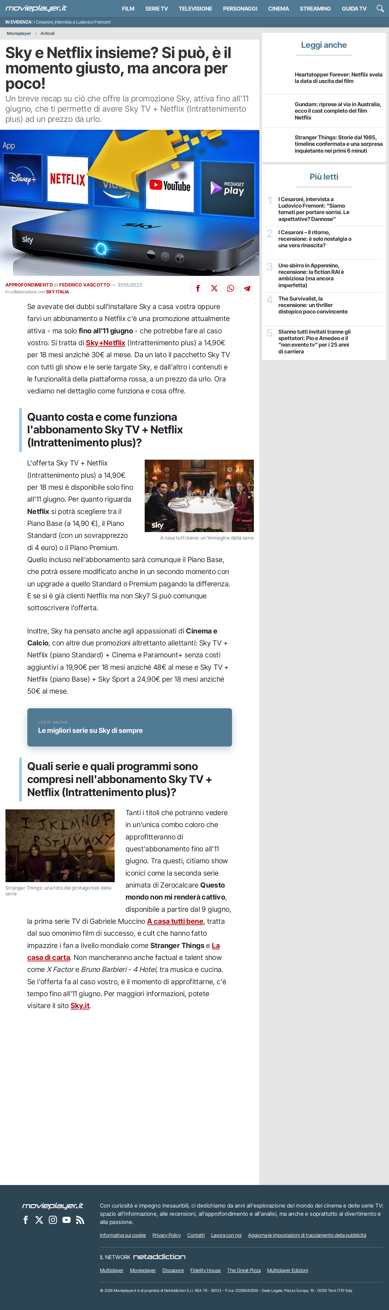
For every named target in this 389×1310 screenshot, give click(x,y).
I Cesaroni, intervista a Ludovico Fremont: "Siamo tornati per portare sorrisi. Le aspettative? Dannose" (313, 209)
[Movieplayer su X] (39, 1219)
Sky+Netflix (105, 342)
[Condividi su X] (214, 288)
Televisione (195, 8)
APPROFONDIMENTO (29, 285)
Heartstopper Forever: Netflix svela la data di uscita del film (339, 77)
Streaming (315, 8)
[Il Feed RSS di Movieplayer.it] (80, 1219)
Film (128, 8)
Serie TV (156, 8)
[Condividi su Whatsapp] (230, 288)
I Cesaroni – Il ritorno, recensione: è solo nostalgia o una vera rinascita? (314, 239)
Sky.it (80, 1005)
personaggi (240, 8)
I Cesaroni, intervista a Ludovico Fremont (72, 22)
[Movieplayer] (53, 1205)
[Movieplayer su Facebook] (25, 1219)
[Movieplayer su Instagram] (53, 1219)
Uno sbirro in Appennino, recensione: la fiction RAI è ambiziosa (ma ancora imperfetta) (311, 275)
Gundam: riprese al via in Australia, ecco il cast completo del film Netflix (338, 111)
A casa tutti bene (175, 921)
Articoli (48, 33)
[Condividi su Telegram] (247, 288)
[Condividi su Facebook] (198, 288)
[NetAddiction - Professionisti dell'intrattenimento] (159, 1257)
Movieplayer (19, 33)
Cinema (278, 8)
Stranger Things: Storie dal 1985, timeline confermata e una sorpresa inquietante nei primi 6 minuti (339, 144)
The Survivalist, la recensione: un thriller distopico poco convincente (313, 305)
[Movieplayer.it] (36, 8)
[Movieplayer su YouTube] (66, 1219)
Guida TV (354, 8)
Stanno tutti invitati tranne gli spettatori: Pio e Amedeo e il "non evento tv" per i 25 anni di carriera (314, 342)
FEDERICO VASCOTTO (84, 285)
